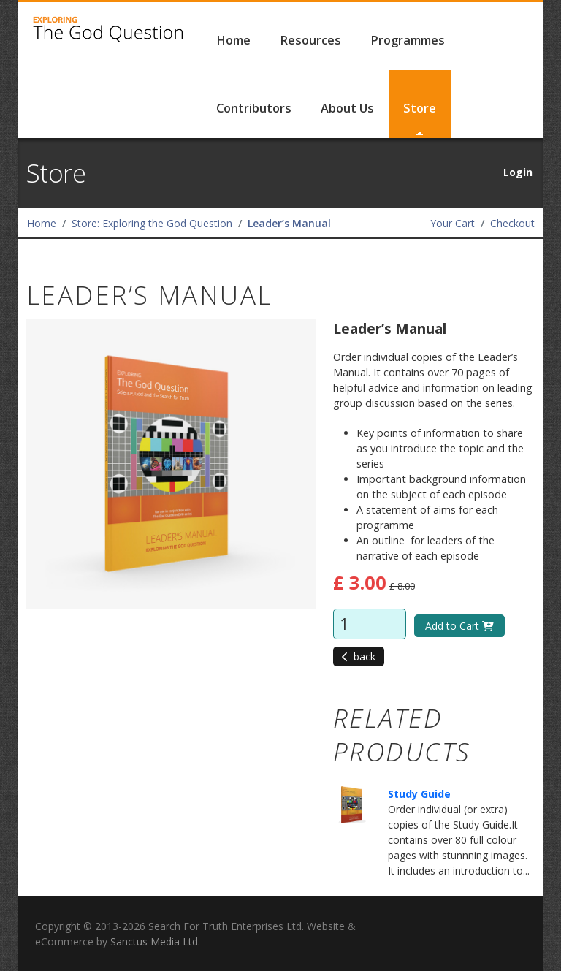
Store (419, 108)
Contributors (253, 108)
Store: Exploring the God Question (152, 223)
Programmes (407, 40)
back (358, 656)
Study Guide (419, 794)
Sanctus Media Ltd (154, 941)
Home (233, 40)
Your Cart (452, 223)
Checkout (512, 223)
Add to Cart (459, 626)
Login (518, 172)
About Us (347, 108)
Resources (310, 40)
